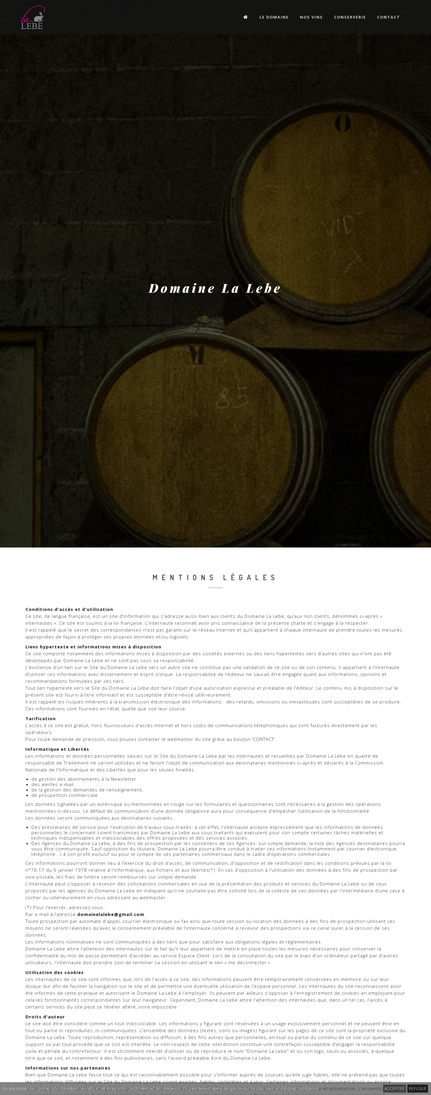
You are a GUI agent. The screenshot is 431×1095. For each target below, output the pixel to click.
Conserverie (350, 17)
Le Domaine (274, 17)
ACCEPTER (395, 1088)
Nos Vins (311, 17)
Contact (388, 17)
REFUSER (418, 1088)
